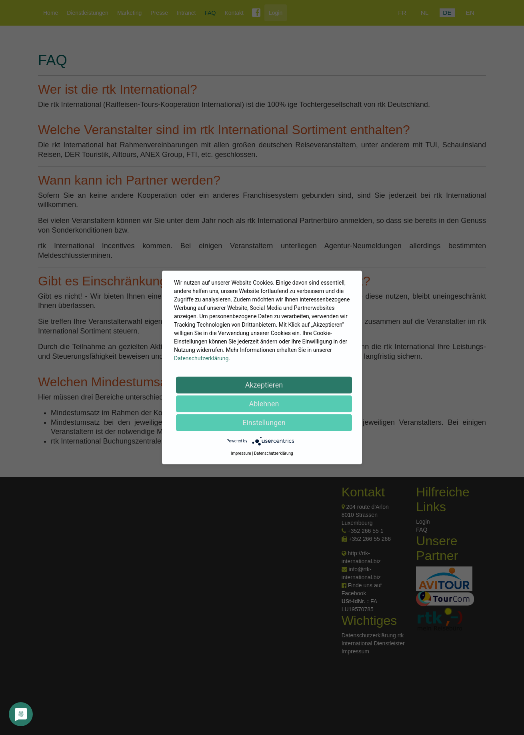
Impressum (241, 453)
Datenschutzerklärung (201, 358)
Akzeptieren (264, 385)
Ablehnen (264, 404)
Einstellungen (263, 422)
